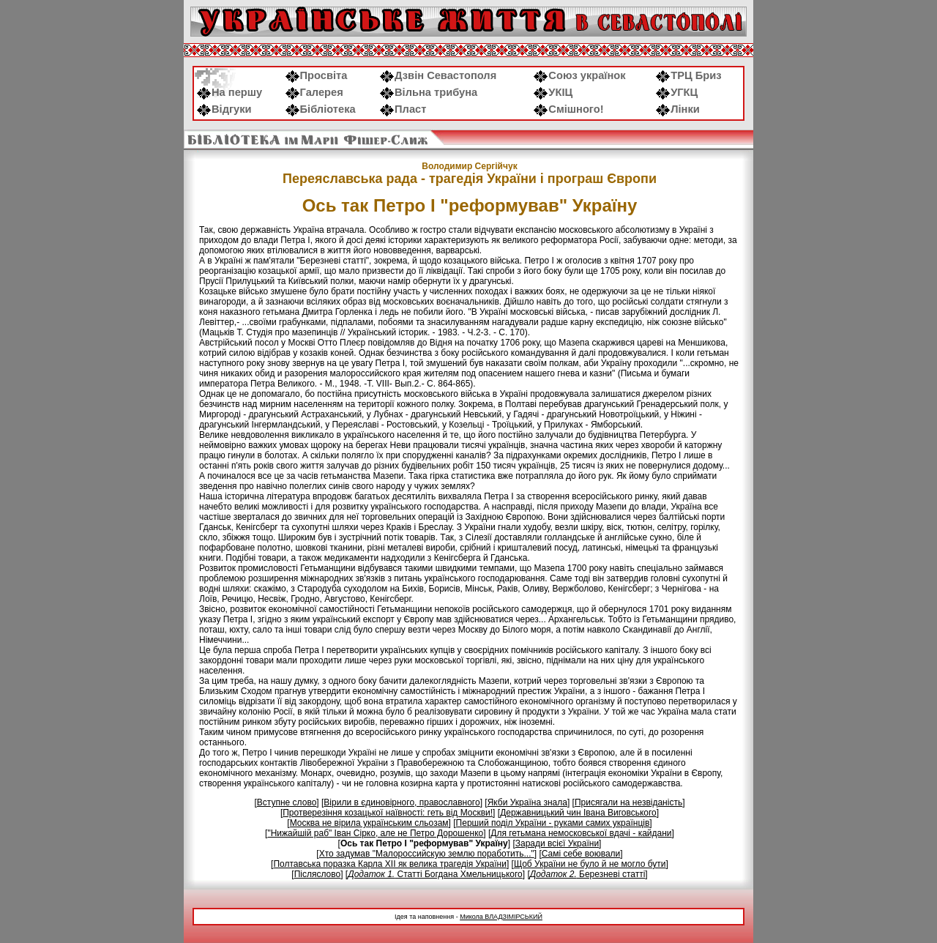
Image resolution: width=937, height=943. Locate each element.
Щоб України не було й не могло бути (590, 864)
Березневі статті (588, 874)
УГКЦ (677, 92)
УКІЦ (553, 92)
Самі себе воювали (581, 854)
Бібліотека (320, 109)
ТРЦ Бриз (688, 75)
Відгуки (224, 109)
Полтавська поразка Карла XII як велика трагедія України (389, 864)
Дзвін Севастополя (438, 75)
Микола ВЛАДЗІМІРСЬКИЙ (501, 916)
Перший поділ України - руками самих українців (553, 823)
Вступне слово (287, 802)
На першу (229, 92)
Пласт (403, 109)
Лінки (678, 109)
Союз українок (579, 75)
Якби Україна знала (527, 802)
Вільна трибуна (428, 92)
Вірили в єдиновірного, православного (401, 802)
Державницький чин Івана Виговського (578, 813)
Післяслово (317, 874)
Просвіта (316, 75)
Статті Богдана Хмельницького (435, 874)
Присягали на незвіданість (628, 802)
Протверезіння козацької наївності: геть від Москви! (388, 813)
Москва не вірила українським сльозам (369, 823)
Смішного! (568, 109)
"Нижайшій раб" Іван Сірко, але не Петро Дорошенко (375, 833)
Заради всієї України (557, 843)
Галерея (314, 92)
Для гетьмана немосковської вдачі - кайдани (580, 833)
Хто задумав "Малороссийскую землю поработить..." (426, 854)
